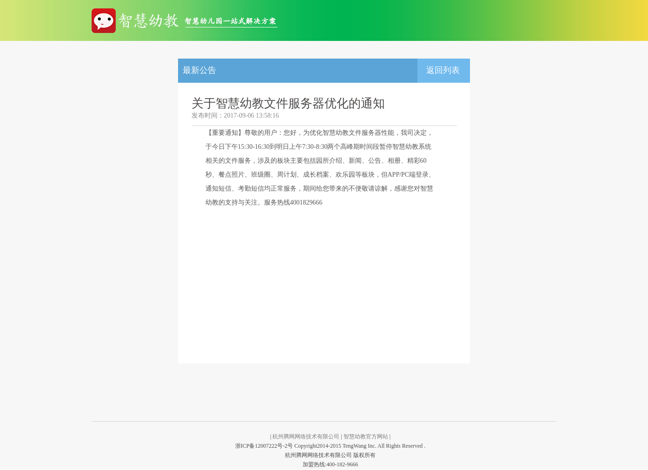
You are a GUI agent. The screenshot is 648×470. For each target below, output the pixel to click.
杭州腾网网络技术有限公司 (305, 436)
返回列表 (443, 70)
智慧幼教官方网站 (366, 436)
